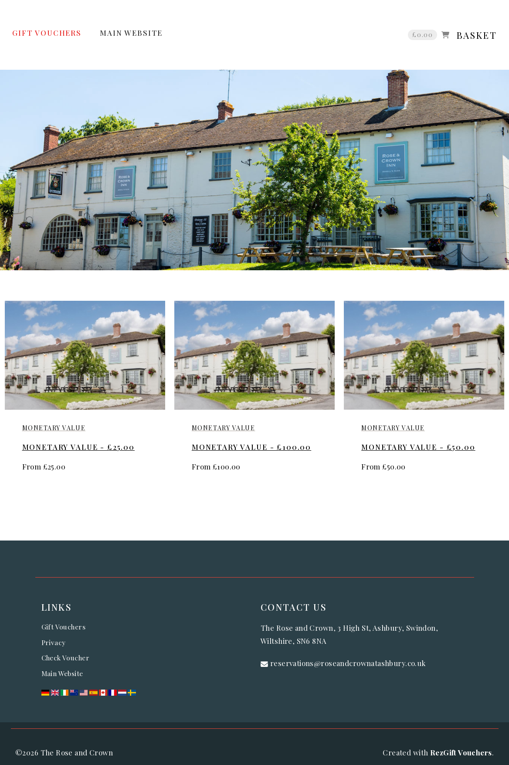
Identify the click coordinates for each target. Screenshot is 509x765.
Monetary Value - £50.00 (418, 447)
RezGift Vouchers (461, 752)
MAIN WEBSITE (131, 32)
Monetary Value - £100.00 (251, 447)
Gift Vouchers (63, 626)
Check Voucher (65, 657)
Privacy (53, 642)
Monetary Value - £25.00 (78, 447)
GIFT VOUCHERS (46, 32)
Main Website (62, 673)
